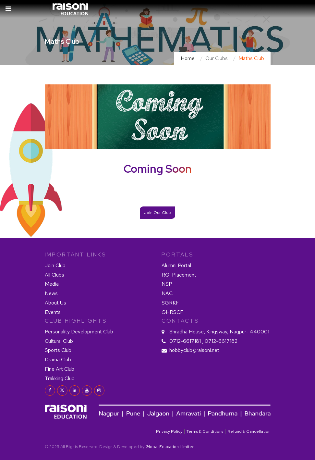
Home (188, 58)
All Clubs (54, 274)
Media (52, 283)
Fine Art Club (59, 369)
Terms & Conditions (205, 431)
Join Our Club (157, 212)
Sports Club (58, 350)
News (51, 293)
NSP (167, 283)
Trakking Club (60, 378)
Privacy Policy (169, 431)
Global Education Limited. (170, 446)
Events (53, 312)
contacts (180, 320)
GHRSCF (172, 312)
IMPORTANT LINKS (75, 254)
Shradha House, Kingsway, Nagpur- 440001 (219, 331)
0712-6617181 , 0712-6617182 (203, 341)
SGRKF (170, 302)
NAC (167, 293)
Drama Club (58, 359)
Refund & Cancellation (249, 431)
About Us (55, 302)
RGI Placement (179, 274)
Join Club (55, 265)
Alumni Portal (176, 265)
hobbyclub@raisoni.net (194, 350)
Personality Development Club (79, 331)
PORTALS (178, 254)
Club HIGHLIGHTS (76, 320)
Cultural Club (59, 341)
